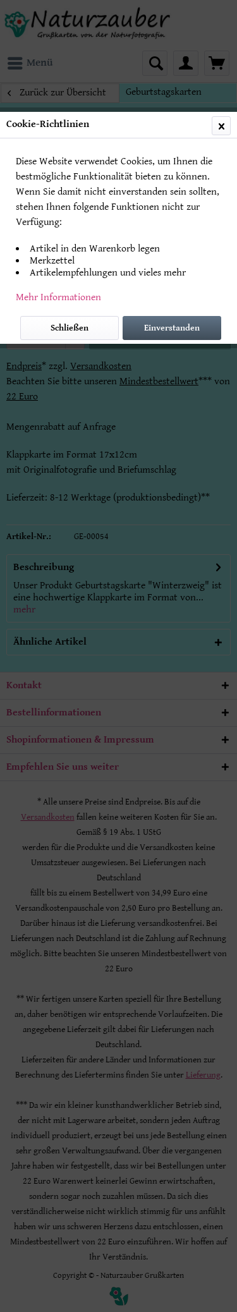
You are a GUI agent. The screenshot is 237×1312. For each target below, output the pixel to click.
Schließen (69, 328)
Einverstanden (172, 328)
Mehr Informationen (58, 297)
